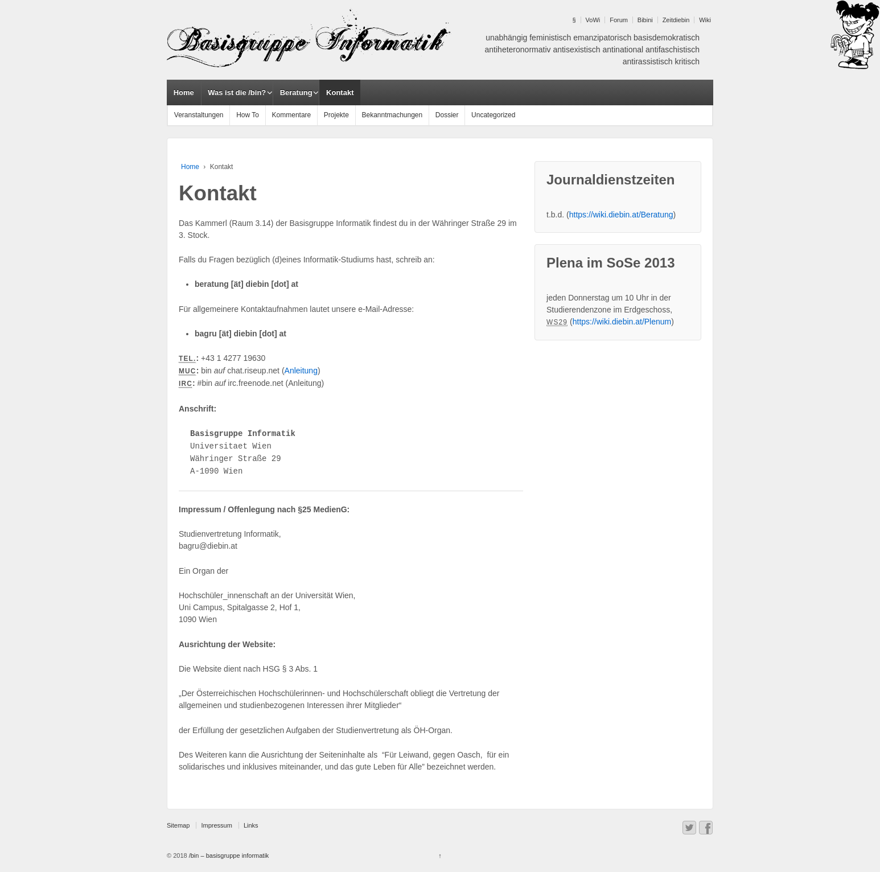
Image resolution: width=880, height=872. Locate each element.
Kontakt (339, 92)
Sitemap (178, 825)
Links (251, 825)
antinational (623, 49)
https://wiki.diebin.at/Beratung (621, 214)
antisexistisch (576, 49)
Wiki (705, 20)
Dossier (447, 115)
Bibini (645, 20)
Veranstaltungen (199, 115)
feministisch (550, 37)
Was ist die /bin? (237, 92)
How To (247, 115)
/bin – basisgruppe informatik (228, 855)
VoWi (593, 20)
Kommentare (291, 115)
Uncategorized (493, 115)
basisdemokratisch (667, 37)
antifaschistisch (672, 49)
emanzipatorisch (602, 37)
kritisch (687, 61)
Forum (619, 20)
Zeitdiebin (676, 20)
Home (184, 92)
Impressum (216, 825)
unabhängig (506, 37)
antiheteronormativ (518, 49)
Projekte (336, 115)
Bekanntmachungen (391, 115)
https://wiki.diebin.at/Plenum (622, 321)
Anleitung (301, 370)
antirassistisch (648, 61)
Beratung (296, 92)
